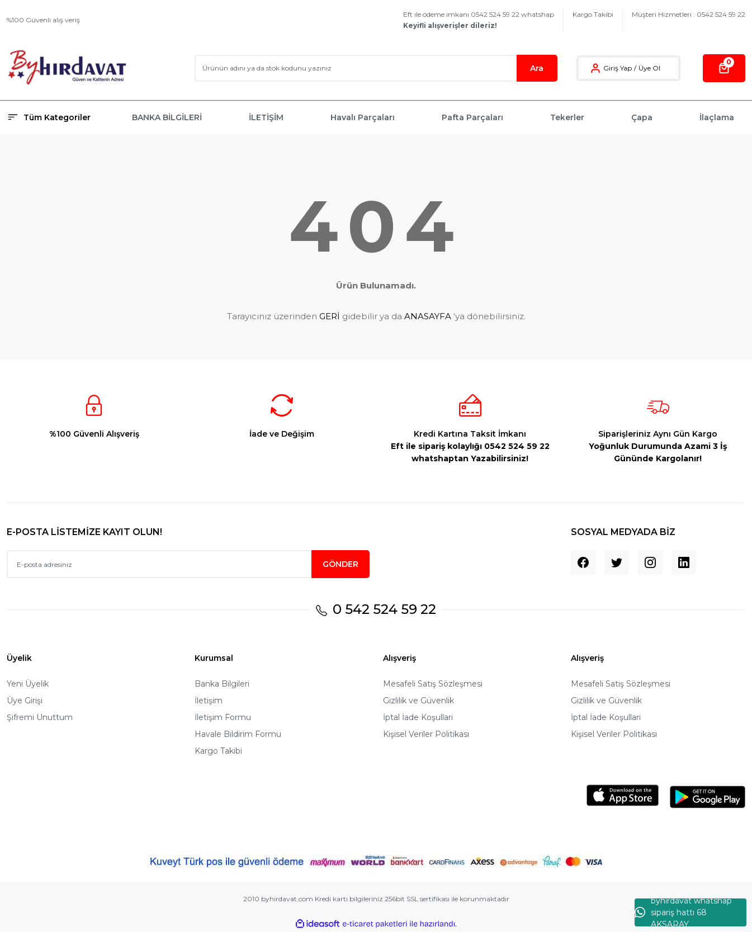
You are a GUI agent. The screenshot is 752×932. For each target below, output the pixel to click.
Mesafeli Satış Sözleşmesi (433, 684)
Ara (536, 68)
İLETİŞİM (266, 117)
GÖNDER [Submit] (340, 564)
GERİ (329, 316)
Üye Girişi (24, 701)
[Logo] (67, 68)
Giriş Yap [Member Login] (617, 68)
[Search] (376, 68)
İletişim (209, 701)
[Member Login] (595, 68)
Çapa (641, 117)
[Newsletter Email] (188, 564)
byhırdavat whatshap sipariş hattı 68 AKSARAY (683, 912)
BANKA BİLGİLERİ (167, 117)
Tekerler (567, 117)
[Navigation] (63, 117)
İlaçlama (716, 117)
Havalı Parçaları (362, 117)
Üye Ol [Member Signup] (649, 68)
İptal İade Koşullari (418, 717)
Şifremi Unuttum (40, 717)
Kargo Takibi (593, 14)
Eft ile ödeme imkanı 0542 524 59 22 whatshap (478, 20)
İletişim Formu (223, 717)
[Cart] (724, 68)
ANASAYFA (427, 316)
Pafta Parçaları (472, 117)
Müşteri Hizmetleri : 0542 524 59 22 (688, 14)
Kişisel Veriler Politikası (426, 734)
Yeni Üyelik (28, 684)
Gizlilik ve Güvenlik (418, 701)
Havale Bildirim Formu (238, 734)
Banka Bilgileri (222, 684)
